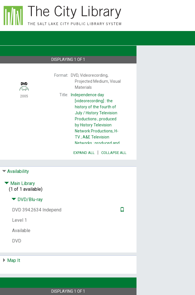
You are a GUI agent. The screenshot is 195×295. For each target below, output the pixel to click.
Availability (18, 171)
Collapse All (113, 153)
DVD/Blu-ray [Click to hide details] (27, 199)
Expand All (84, 153)
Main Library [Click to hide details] (19, 183)
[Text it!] (121, 210)
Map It (13, 260)
